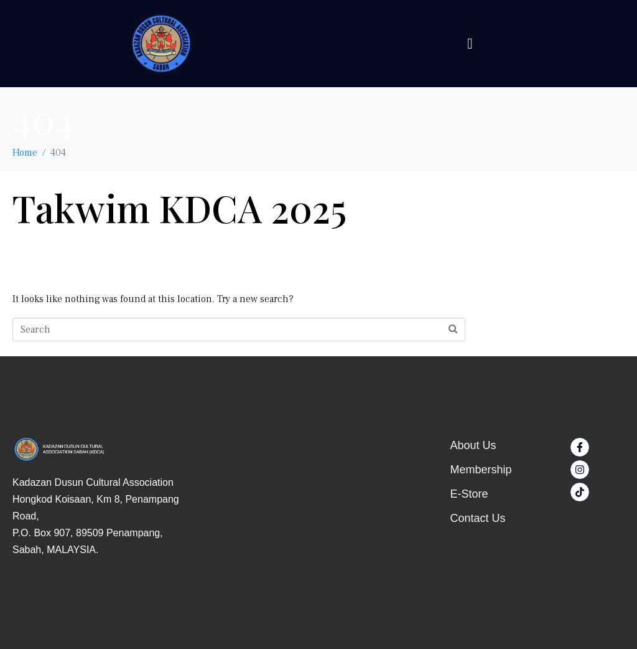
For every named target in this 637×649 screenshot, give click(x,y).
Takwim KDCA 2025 (179, 207)
